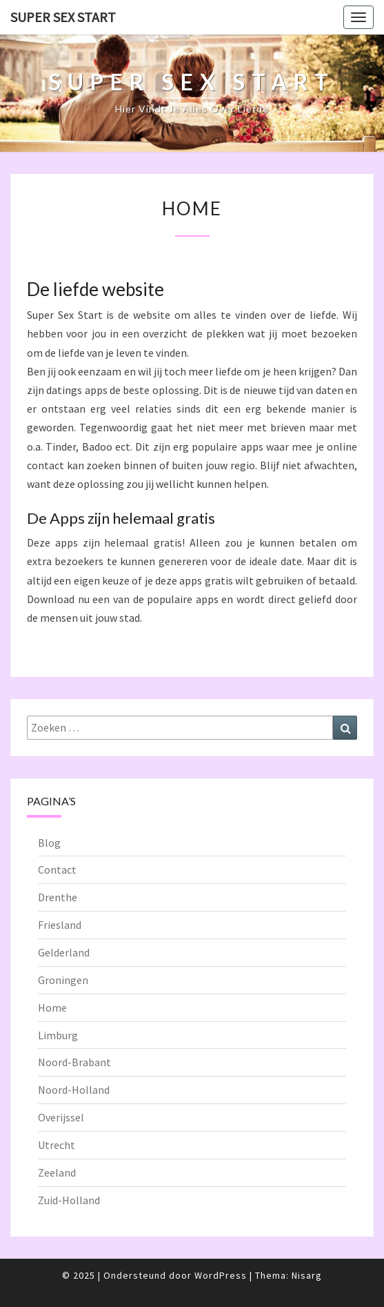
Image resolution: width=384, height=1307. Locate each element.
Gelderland (64, 952)
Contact (57, 869)
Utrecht (56, 1145)
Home (52, 1007)
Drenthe (57, 897)
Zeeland (57, 1172)
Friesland (59, 925)
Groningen (63, 980)
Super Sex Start (63, 17)
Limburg (58, 1035)
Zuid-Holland (69, 1200)
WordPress (220, 1275)
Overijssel (61, 1117)
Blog (49, 842)
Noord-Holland (74, 1090)
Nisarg (307, 1275)
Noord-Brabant (74, 1062)
